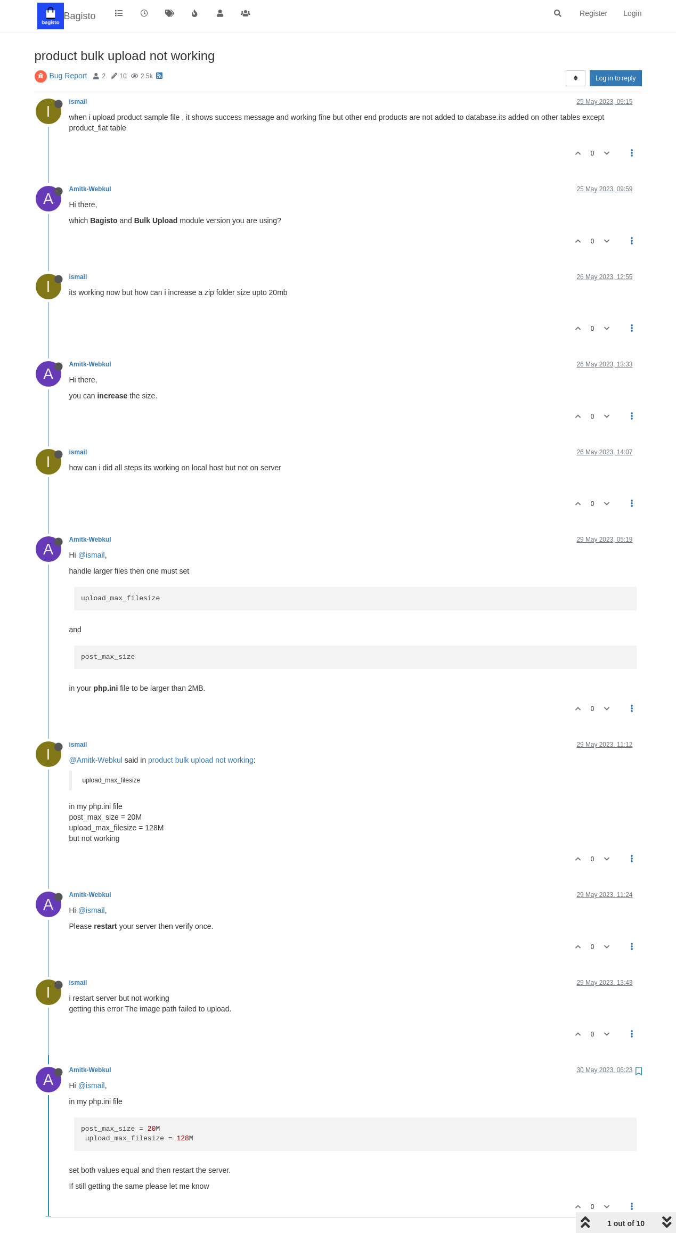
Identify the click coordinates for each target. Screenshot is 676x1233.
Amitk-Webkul (90, 189)
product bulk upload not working (201, 760)
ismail (78, 101)
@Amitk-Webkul (96, 760)
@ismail (91, 555)
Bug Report (68, 75)
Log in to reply (616, 78)
